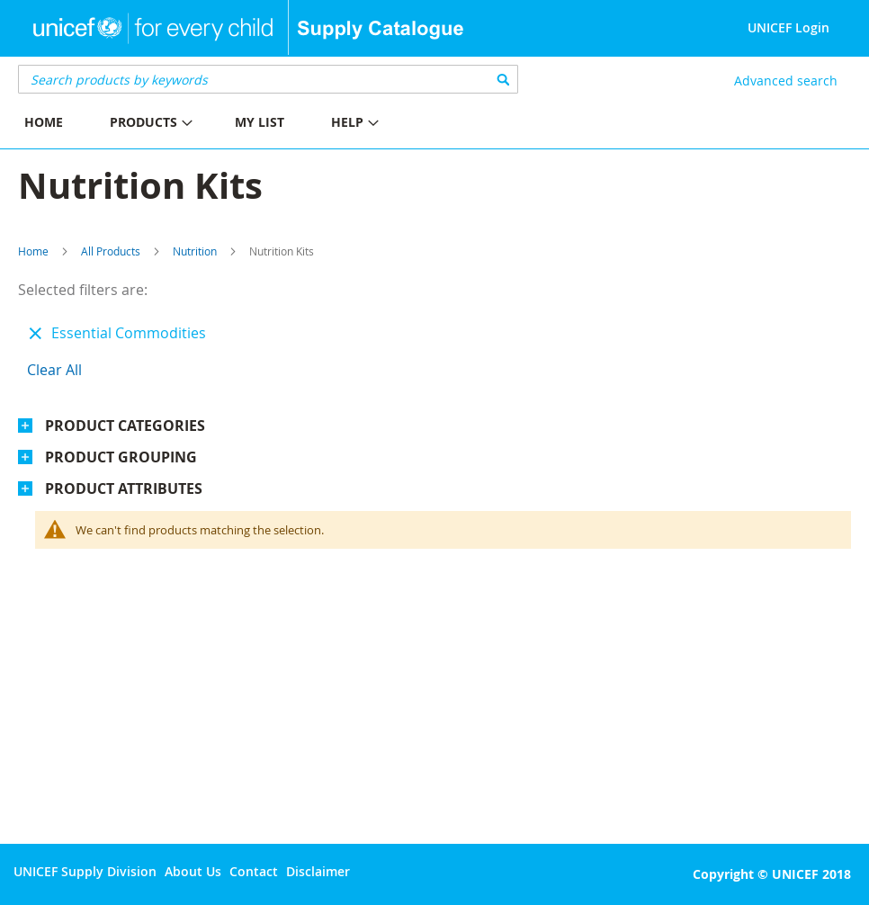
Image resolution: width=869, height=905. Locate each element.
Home (33, 251)
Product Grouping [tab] (121, 457)
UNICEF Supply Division (85, 871)
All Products (110, 251)
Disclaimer (318, 871)
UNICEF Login (788, 27)
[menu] (217, 124)
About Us (193, 871)
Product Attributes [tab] (123, 488)
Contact (253, 871)
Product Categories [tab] (125, 425)
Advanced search (786, 80)
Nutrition (195, 251)
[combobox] (268, 79)
